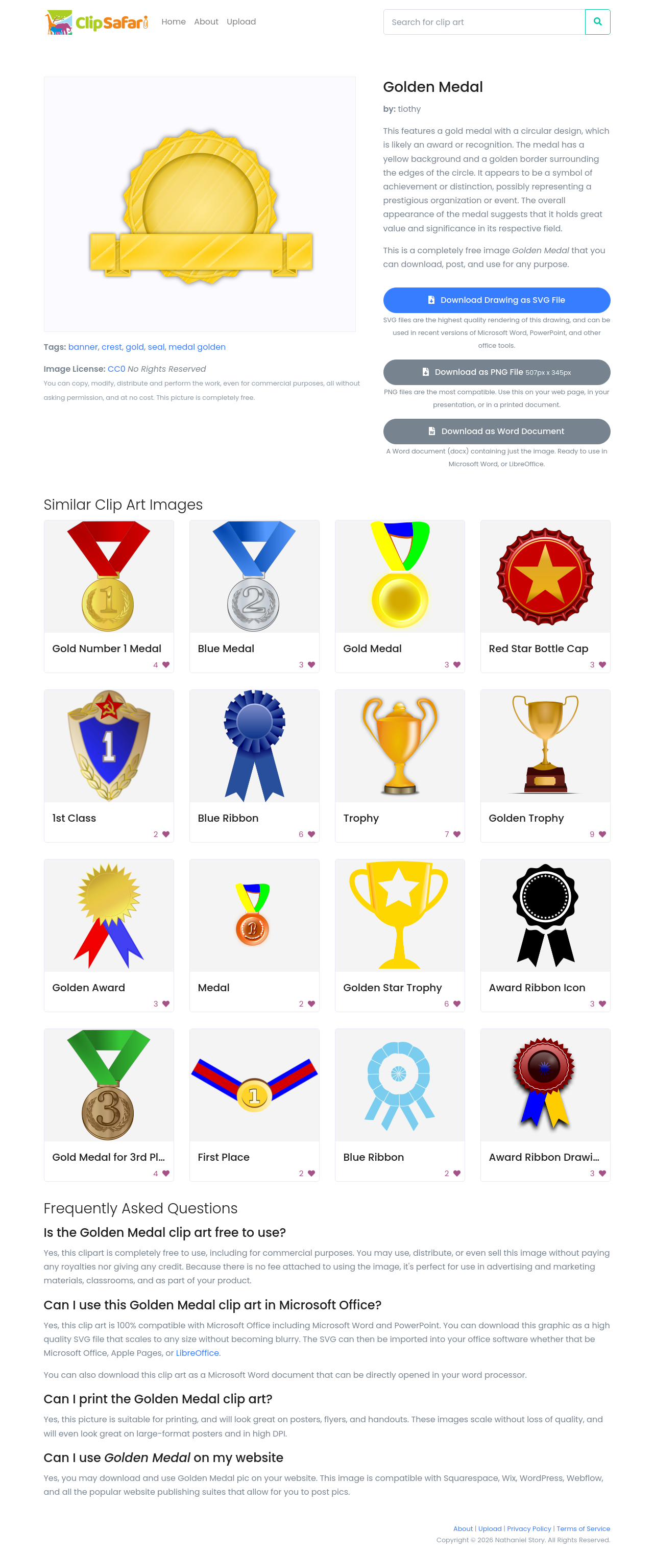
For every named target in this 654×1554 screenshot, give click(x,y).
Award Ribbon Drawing (548, 1157)
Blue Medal (226, 648)
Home (174, 22)
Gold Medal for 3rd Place (115, 1157)
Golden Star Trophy (393, 988)
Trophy (361, 818)
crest (112, 347)
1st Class (74, 818)
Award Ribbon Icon (537, 988)
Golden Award (89, 988)
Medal (214, 988)
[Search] (484, 22)
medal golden (197, 347)
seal (156, 347)
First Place (224, 1157)
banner (83, 347)
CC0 (117, 369)
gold (135, 347)
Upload (241, 22)
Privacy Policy (529, 1528)
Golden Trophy (526, 818)
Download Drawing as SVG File (496, 300)
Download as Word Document (496, 431)
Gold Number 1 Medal (107, 648)
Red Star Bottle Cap (539, 648)
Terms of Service (584, 1528)
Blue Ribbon (228, 818)
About (206, 22)
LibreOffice (197, 1353)
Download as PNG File (497, 372)
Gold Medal (373, 648)
